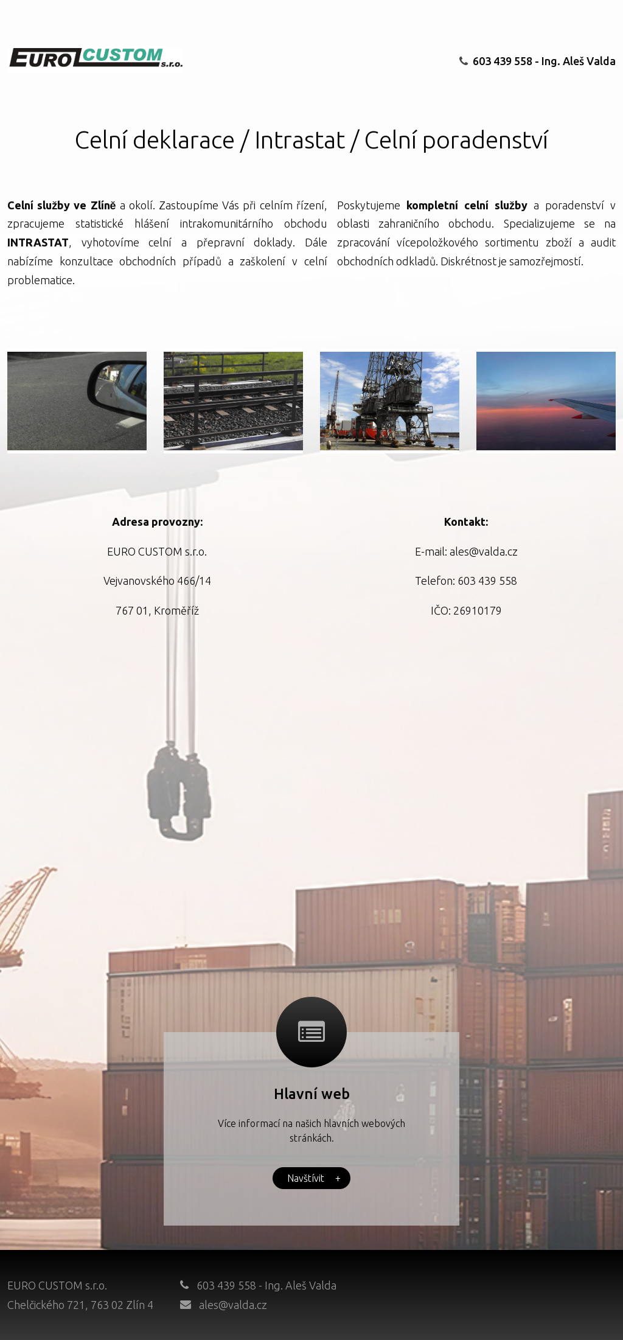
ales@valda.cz (233, 1305)
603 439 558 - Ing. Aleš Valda (537, 61)
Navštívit (314, 1178)
